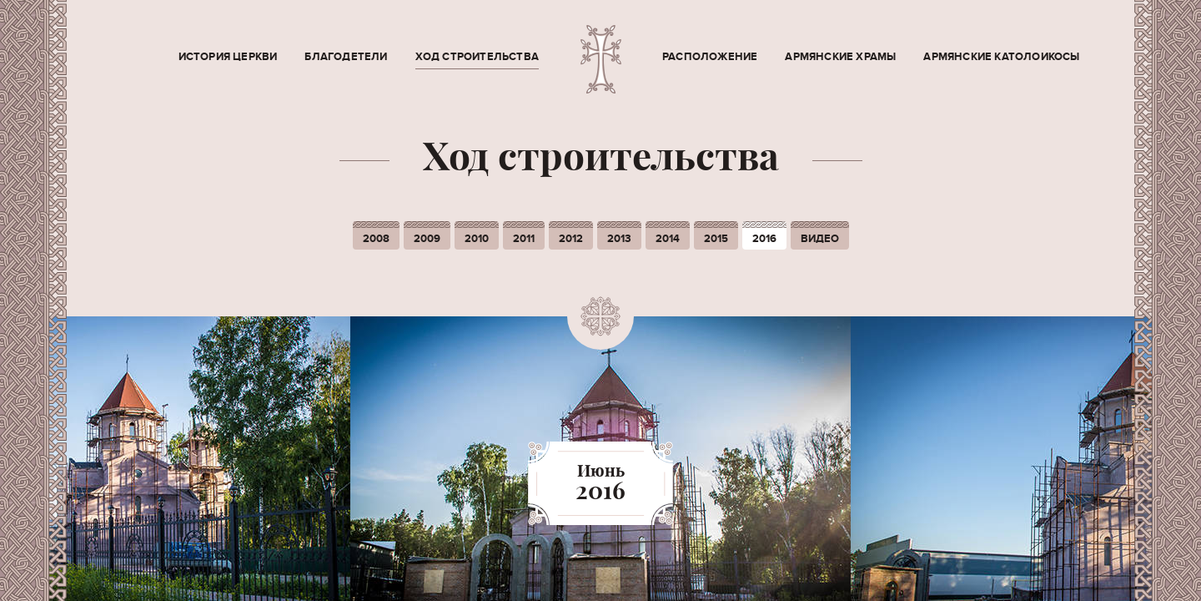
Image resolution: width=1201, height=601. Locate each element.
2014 (668, 238)
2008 (376, 238)
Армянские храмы (840, 56)
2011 (524, 238)
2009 (427, 238)
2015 (716, 238)
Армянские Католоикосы (1001, 56)
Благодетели (345, 56)
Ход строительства (477, 56)
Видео (820, 238)
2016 (764, 238)
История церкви (228, 56)
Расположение (709, 56)
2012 (571, 238)
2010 (477, 238)
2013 (619, 238)
